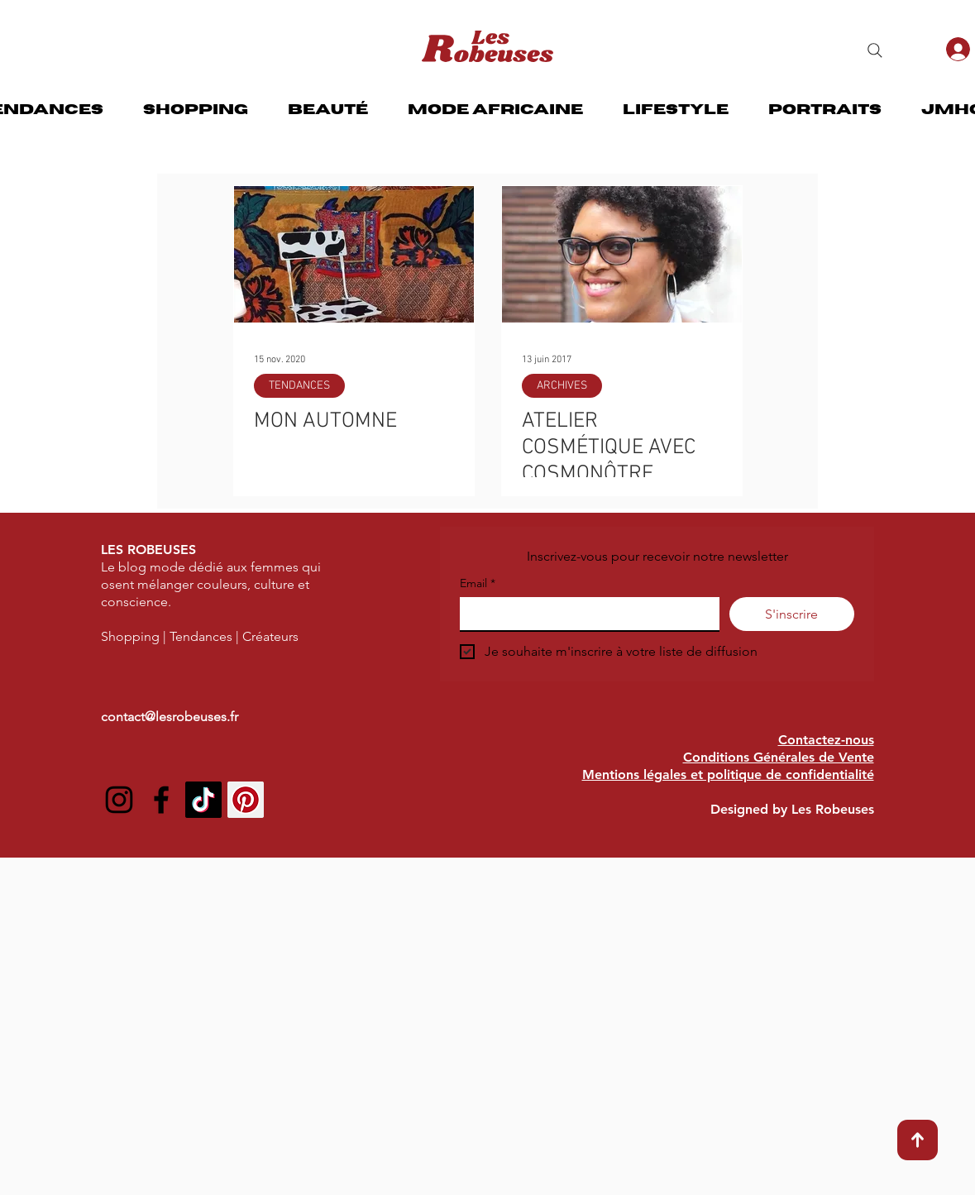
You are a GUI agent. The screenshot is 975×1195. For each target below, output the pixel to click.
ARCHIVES (562, 386)
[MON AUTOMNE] (354, 254)
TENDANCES (299, 386)
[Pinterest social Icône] (245, 800)
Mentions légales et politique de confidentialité (728, 774)
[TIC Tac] (203, 800)
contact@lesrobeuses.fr (169, 716)
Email (477, 583)
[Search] (875, 50)
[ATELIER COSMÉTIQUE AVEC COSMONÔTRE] (622, 254)
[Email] (585, 613)
